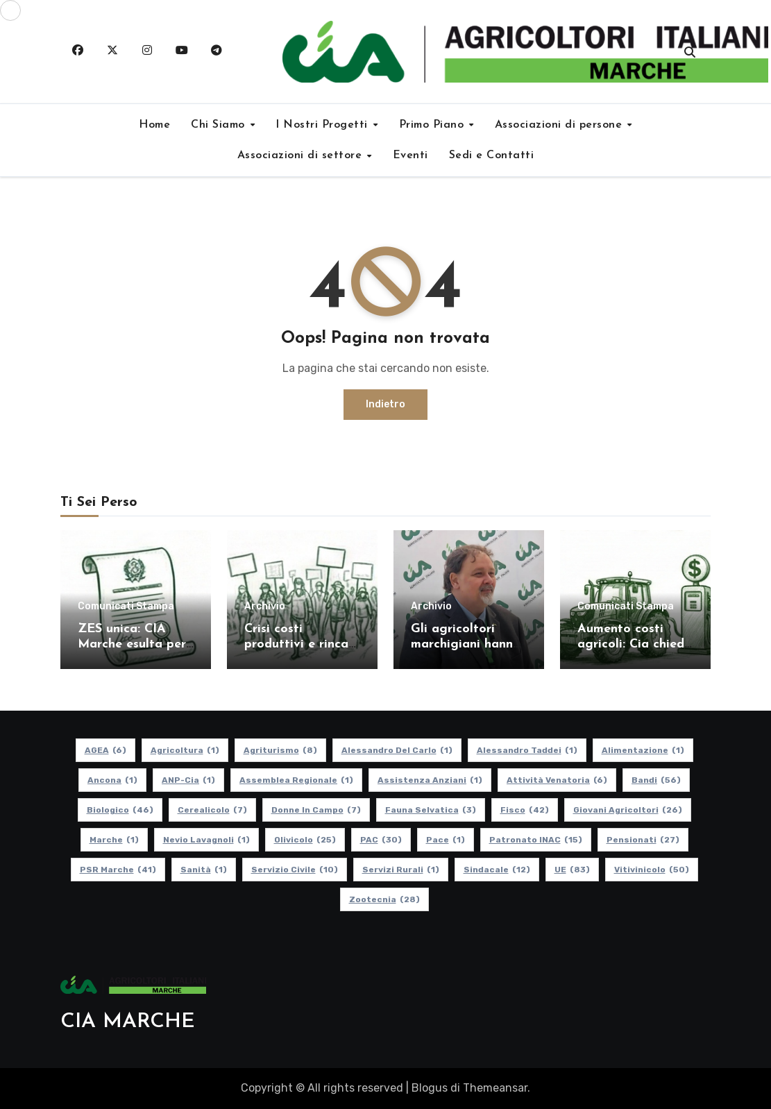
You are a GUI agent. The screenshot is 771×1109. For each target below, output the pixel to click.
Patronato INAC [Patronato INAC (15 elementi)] (535, 840)
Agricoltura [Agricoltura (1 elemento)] (184, 750)
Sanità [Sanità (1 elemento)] (203, 870)
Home (154, 124)
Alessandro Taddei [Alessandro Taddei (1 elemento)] (526, 750)
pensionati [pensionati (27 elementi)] (642, 840)
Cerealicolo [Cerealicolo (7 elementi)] (211, 810)
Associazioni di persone (560, 124)
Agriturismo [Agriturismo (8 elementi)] (279, 750)
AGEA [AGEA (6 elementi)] (105, 750)
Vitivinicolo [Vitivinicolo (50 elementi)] (650, 870)
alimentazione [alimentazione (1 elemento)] (642, 750)
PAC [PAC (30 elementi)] (380, 840)
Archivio (264, 606)
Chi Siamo (219, 124)
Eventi (410, 155)
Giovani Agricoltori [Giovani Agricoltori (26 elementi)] (627, 810)
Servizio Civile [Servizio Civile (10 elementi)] (294, 870)
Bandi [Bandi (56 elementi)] (656, 780)
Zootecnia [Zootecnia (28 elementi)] (383, 899)
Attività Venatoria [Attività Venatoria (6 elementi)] (557, 780)
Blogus (430, 1087)
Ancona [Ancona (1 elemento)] (112, 780)
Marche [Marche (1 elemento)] (113, 840)
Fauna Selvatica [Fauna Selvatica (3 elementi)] (429, 810)
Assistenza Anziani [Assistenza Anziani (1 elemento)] (430, 780)
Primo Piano (433, 124)
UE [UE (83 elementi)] (571, 870)
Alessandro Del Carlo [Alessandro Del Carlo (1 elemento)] (396, 750)
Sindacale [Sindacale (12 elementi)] (496, 870)
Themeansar (495, 1087)
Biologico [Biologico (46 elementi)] (119, 810)
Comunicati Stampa (126, 606)
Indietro (385, 404)
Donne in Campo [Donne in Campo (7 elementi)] (315, 810)
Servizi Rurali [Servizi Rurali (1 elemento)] (400, 870)
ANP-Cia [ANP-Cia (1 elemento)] (188, 780)
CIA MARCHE (127, 1022)
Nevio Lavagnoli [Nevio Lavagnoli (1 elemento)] (205, 840)
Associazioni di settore (301, 155)
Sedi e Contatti (491, 155)
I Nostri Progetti (323, 124)
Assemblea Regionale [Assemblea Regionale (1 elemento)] (296, 780)
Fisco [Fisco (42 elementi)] (524, 810)
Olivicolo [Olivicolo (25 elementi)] (304, 840)
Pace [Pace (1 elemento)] (444, 840)
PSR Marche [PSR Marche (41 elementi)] (117, 870)
